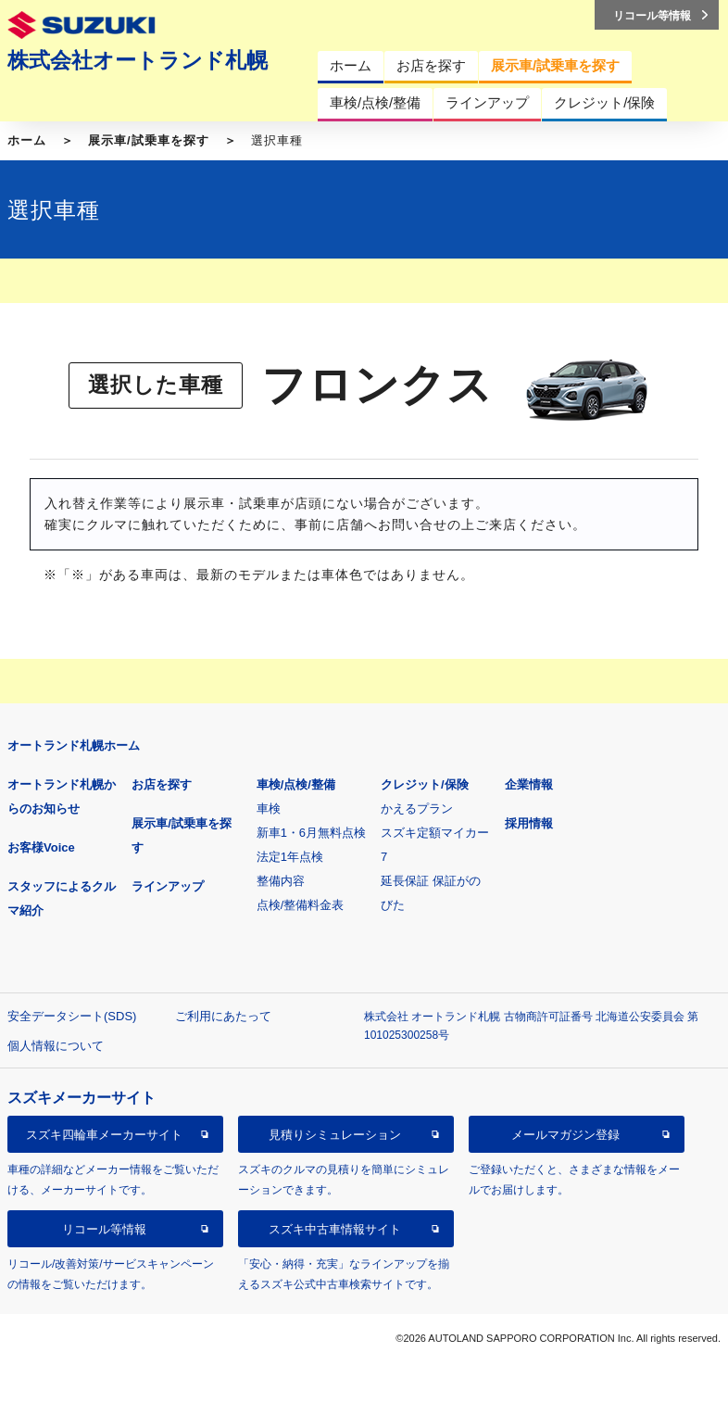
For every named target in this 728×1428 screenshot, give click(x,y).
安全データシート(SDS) (71, 1016)
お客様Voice (41, 847)
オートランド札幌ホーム (73, 745)
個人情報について (55, 1046)
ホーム (26, 140)
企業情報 (529, 784)
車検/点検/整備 (296, 784)
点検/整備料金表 (301, 905)
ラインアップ (168, 886)
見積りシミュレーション (335, 1135)
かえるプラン (417, 808)
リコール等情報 (104, 1229)
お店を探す (162, 784)
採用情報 (529, 823)
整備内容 (281, 881)
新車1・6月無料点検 (311, 833)
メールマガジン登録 (565, 1135)
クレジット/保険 (425, 784)
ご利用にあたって (223, 1016)
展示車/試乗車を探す (148, 140)
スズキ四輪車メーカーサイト (104, 1135)
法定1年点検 (290, 857)
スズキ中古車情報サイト (335, 1229)
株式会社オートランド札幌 (137, 60)
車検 (269, 808)
